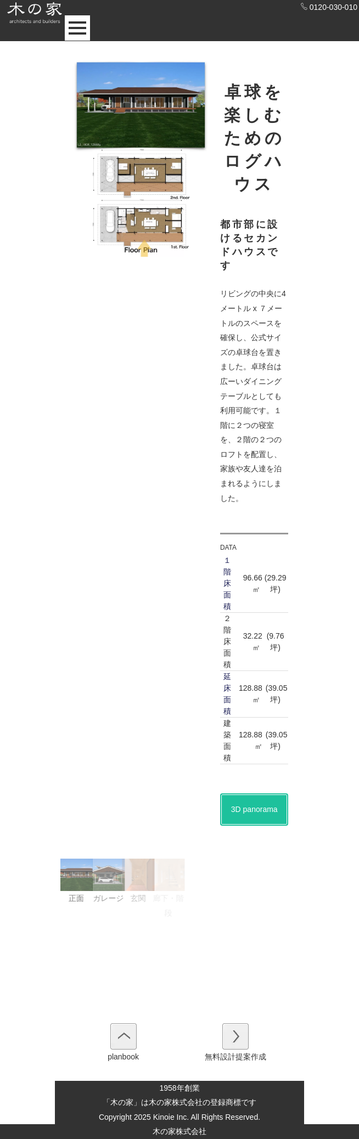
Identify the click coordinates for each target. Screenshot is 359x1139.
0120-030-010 (328, 7)
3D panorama (254, 809)
